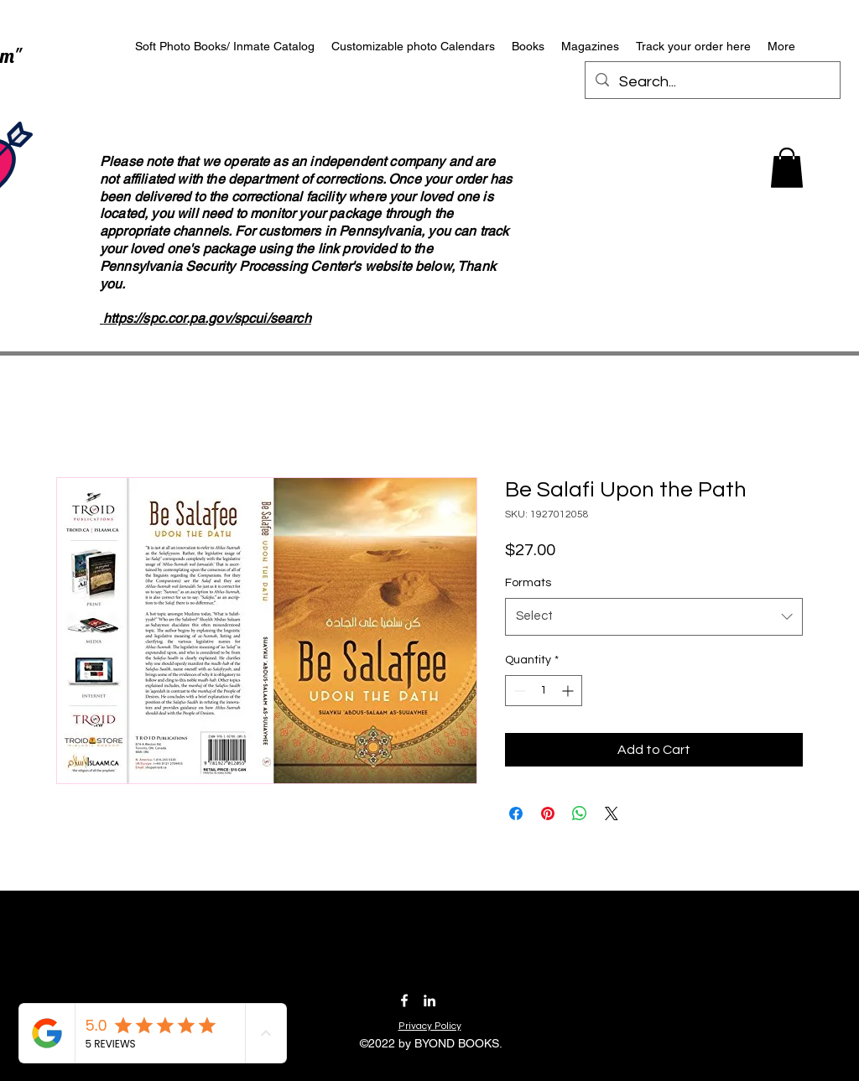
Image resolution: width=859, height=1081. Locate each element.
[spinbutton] (543, 690)
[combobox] (654, 616)
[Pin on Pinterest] (548, 813)
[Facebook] (404, 1000)
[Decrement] (518, 690)
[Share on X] (611, 813)
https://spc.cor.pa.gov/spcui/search (207, 318)
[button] (787, 168)
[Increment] (569, 690)
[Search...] (711, 82)
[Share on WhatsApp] (580, 813)
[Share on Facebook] (516, 813)
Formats (528, 583)
